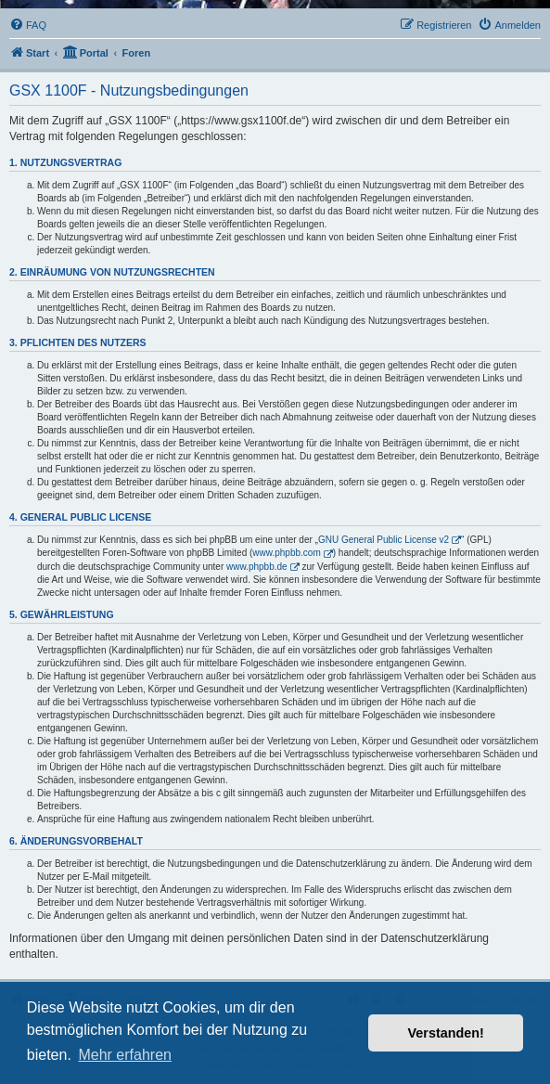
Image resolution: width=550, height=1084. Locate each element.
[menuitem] (27, 25)
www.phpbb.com (286, 553)
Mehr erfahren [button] (125, 1055)
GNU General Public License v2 (383, 540)
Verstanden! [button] (446, 1033)
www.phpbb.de (257, 566)
